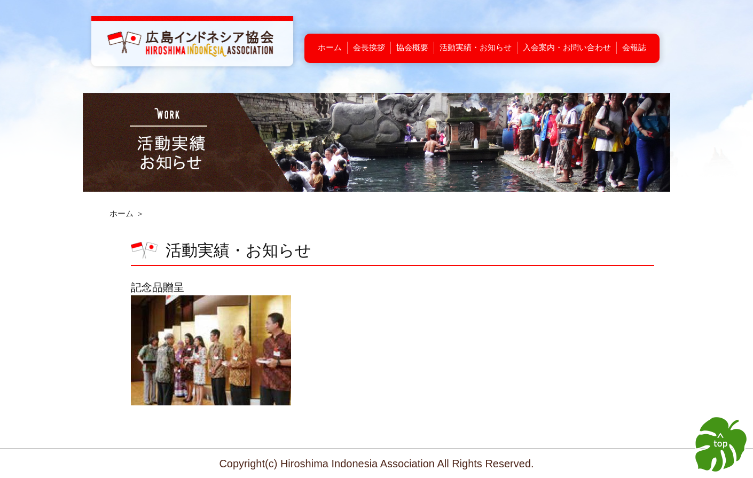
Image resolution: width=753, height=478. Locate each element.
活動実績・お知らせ (476, 47)
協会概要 (412, 47)
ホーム (330, 47)
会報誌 (634, 47)
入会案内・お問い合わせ (567, 47)
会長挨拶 (369, 47)
